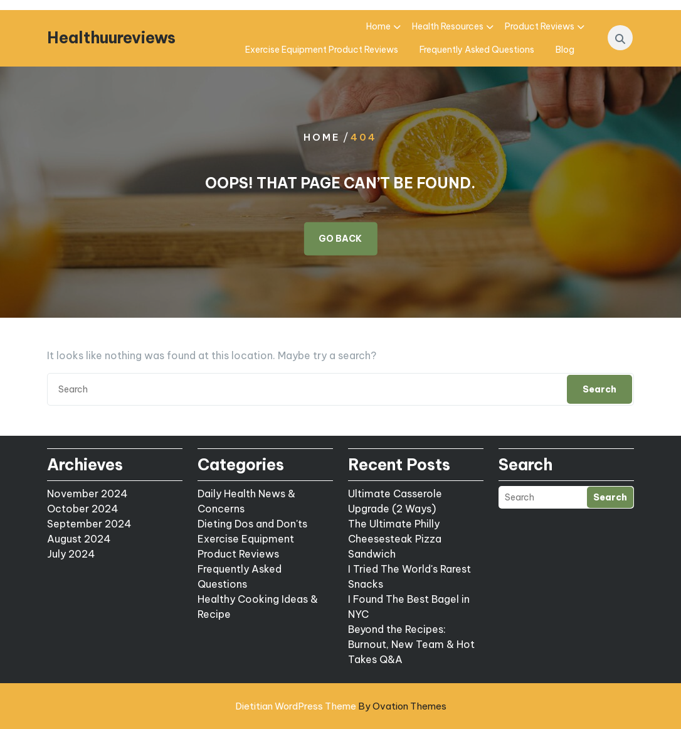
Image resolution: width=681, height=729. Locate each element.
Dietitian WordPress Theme (340, 706)
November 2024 (87, 493)
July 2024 (71, 554)
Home (378, 26)
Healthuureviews (111, 38)
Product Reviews (539, 26)
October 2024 (83, 508)
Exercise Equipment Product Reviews (321, 49)
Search (599, 389)
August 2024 (79, 538)
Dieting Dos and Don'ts (252, 523)
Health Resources (447, 26)
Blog (565, 49)
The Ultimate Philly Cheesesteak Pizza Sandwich (394, 538)
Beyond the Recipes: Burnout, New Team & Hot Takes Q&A (411, 644)
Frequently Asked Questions (477, 49)
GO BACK (340, 238)
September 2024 (89, 523)
